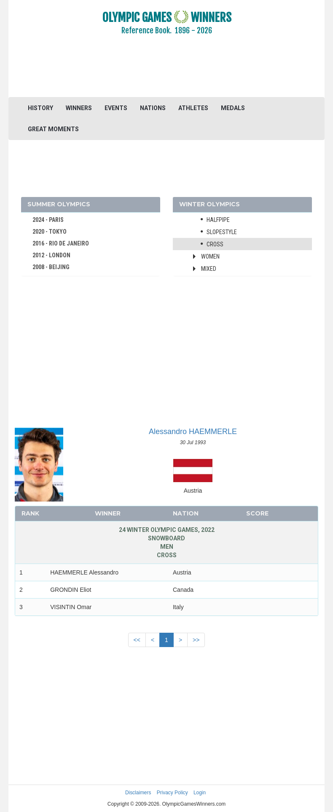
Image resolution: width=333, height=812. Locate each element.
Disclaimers (138, 793)
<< (137, 640)
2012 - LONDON (51, 255)
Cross (215, 244)
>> (196, 640)
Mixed (208, 268)
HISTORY (40, 108)
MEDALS (233, 108)
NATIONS (153, 108)
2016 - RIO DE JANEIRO (60, 243)
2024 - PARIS (48, 219)
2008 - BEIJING (51, 267)
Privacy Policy (172, 793)
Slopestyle (222, 232)
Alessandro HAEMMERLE (193, 431)
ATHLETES (193, 108)
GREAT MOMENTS (53, 129)
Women (210, 256)
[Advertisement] (166, 72)
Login (199, 793)
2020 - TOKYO (49, 231)
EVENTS (116, 108)
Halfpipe (218, 219)
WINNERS (79, 108)
